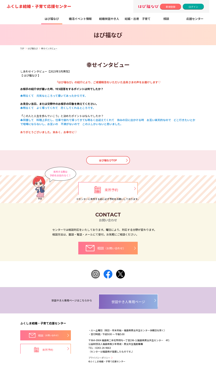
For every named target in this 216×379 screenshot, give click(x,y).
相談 (166, 19)
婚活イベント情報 (80, 19)
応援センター (195, 19)
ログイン (193, 6)
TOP (22, 48)
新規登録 (170, 6)
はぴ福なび (52, 19)
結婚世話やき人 (109, 19)
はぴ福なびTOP (108, 160)
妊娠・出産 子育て (138, 19)
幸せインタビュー (49, 48)
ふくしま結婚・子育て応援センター (43, 331)
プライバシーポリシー (99, 365)
